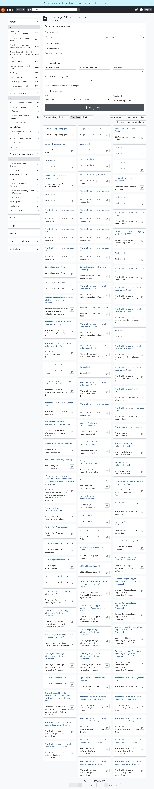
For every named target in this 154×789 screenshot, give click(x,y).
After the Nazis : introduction (91, 159)
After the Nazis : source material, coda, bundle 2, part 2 (128, 368)
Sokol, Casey (24, 171)
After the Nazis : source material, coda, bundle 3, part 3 (128, 347)
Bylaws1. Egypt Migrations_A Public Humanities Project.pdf (59, 636)
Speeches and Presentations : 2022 (94, 307)
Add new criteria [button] (52, 43)
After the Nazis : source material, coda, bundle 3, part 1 (93, 346)
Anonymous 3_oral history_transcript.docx (89, 462)
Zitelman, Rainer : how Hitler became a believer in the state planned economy (59, 300)
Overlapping (120, 100)
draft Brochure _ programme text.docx (91, 548)
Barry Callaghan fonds (24, 82)
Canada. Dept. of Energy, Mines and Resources (24, 191)
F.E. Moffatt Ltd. (24, 127)
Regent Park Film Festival (24, 123)
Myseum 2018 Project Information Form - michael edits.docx (128, 558)
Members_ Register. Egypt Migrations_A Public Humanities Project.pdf (127, 581)
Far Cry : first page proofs (55, 282)
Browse (20, 10)
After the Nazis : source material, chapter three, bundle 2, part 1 (93, 741)
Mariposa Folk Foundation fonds (24, 39)
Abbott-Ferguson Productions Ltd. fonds (24, 32)
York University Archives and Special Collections (24, 132)
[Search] (54, 9)
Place (12, 217)
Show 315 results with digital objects (131, 122)
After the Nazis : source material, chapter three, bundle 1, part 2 (58, 723)
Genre (13, 233)
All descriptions (75, 85)
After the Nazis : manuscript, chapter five (59, 211)
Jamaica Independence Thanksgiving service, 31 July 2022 (129, 232)
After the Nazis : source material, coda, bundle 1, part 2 (128, 310)
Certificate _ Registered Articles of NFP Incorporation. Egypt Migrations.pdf (93, 584)
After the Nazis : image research (92, 174)
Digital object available (88, 67)
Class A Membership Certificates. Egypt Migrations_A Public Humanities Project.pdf (128, 653)
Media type (15, 249)
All (10, 27)
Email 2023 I (119, 147)
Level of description (19, 241)
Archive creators (18, 93)
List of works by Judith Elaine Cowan (59, 365)
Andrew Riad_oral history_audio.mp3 (129, 427)
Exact (131, 100)
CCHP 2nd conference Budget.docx (59, 543)
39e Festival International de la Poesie (127, 129)
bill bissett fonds (24, 62)
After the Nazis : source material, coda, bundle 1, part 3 (58, 323)
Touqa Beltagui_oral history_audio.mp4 (88, 497)
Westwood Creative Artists (24, 138)
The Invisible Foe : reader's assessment (125, 179)
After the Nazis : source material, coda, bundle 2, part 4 (93, 325)
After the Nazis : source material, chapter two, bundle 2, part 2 (93, 719)
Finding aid (117, 67)
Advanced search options (57, 26)
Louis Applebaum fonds (24, 86)
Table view (87, 117)
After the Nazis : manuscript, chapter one (94, 230)
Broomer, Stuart (24, 211)
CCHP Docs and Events (89, 515)
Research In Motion (24, 143)
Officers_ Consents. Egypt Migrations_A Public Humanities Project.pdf (57, 656)
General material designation (56, 76)
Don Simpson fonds (24, 73)
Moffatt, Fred (24, 111)
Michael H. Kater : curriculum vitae (58, 144)
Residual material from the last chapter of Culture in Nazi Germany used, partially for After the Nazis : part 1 (59, 697)
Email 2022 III (50, 194)
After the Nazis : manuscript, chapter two (59, 230)
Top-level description (53, 53)
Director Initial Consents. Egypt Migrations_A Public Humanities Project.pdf (57, 613)
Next (117, 785)
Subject (13, 225)
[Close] (151, 3)
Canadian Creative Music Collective (24, 184)
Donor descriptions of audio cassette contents (56, 176)
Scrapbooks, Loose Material (91, 128)
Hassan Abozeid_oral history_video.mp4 (88, 443)
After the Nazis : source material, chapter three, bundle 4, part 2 (128, 741)
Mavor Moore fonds (24, 77)
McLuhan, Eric (24, 179)
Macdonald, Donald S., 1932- (24, 103)
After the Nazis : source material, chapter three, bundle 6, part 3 (93, 762)
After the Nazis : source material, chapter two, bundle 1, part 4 (93, 698)
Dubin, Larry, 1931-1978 (24, 175)
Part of (13, 21)
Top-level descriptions (56, 85)
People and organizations (22, 154)
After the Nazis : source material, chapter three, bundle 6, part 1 (58, 745)
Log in (147, 10)
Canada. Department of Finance (24, 164)
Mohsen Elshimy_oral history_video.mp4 (123, 463)
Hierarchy (63, 117)
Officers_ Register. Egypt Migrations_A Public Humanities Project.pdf (92, 632)
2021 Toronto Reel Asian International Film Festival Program (59, 423)
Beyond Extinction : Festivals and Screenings (93, 268)
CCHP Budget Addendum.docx (57, 560)
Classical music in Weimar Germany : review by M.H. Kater (129, 482)
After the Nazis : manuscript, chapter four (94, 211)
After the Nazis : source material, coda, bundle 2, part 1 (128, 288)
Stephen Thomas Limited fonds (24, 67)
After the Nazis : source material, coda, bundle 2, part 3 (58, 344)
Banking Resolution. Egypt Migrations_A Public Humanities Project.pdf (127, 605)
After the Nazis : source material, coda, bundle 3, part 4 (93, 383)
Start (47, 95)
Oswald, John (24, 202)
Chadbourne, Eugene (24, 206)
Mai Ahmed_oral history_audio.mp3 (59, 443)
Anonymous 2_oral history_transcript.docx (54, 509)
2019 (111, 785)
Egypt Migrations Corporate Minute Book (129, 523)
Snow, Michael (24, 198)
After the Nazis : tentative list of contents (127, 390)
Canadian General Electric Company (24, 116)
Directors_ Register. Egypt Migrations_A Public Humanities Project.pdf (92, 656)
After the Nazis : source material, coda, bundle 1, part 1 (93, 287)
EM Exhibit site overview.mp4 (56, 576)
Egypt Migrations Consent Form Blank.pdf (92, 679)
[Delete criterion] (143, 37)
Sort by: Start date (117, 117)
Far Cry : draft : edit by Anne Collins (94, 530)
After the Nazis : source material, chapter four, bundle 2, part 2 (128, 762)
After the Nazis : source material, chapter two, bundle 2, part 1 (128, 698)
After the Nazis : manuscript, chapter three (129, 213)
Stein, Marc (24, 147)
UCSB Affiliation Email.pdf (90, 566)
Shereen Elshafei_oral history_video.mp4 (123, 444)
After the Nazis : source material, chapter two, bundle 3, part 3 (128, 719)
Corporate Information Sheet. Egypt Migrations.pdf (59, 592)
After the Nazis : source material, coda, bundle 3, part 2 (58, 382)
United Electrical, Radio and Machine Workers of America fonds (24, 54)
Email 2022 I (119, 330)
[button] (136, 9)
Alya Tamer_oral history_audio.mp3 (59, 460)
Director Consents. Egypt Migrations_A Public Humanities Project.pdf (92, 608)
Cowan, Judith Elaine (24, 107)
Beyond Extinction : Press (55, 267)
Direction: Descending (136, 117)
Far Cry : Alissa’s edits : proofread (58, 527)
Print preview (50, 117)
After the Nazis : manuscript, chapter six (94, 192)
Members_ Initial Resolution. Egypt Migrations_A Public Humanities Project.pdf (129, 629)
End (80, 95)
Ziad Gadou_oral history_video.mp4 (94, 480)
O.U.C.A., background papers (56, 128)
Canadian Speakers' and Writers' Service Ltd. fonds (24, 46)
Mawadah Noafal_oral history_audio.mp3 (88, 424)
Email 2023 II (85, 144)
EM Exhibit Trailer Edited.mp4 (56, 678)
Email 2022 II (120, 253)
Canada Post (50, 160)
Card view (75, 117)
